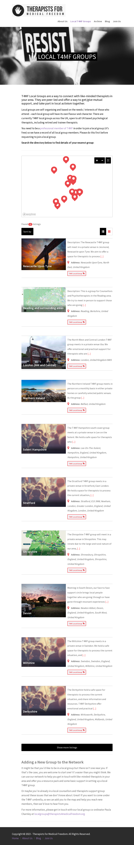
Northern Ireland (34, 398)
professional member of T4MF (56, 128)
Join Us (117, 21)
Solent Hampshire (35, 449)
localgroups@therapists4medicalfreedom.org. (59, 814)
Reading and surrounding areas (43, 308)
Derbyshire (30, 711)
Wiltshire (29, 663)
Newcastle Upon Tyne (37, 266)
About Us (62, 21)
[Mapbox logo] (29, 214)
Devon (27, 613)
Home (15, 838)
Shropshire (30, 551)
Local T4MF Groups (80, 21)
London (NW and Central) (39, 365)
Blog (107, 21)
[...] (102, 256)
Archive (98, 21)
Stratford (29, 503)
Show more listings (67, 747)
